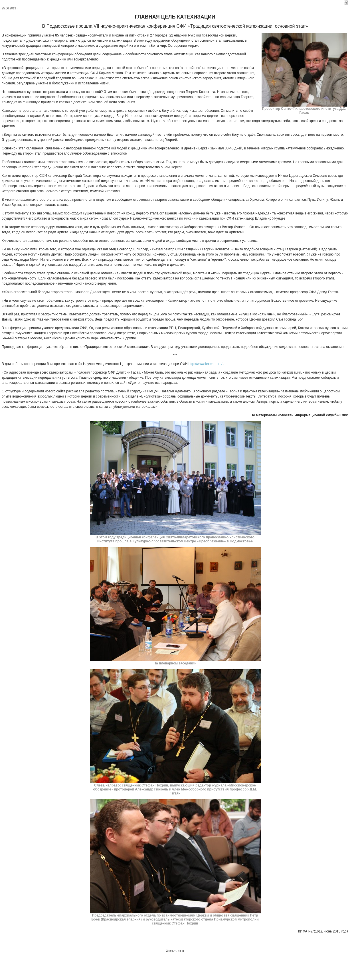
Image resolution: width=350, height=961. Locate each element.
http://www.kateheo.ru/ (205, 364)
